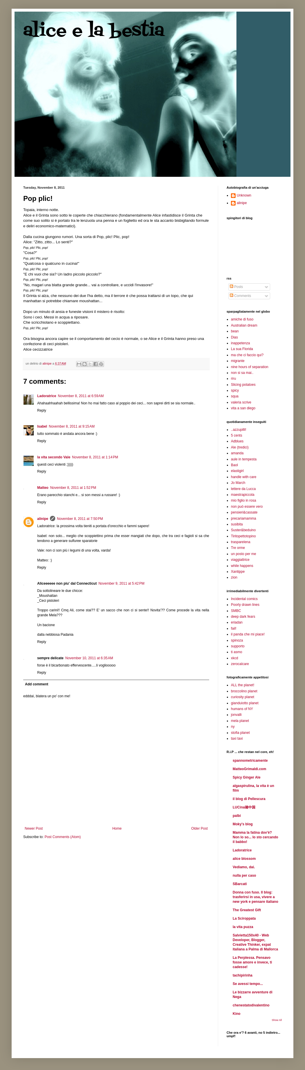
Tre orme (238, 548)
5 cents (236, 435)
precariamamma (243, 518)
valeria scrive (241, 402)
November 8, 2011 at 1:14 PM (95, 457)
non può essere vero (247, 507)
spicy (235, 390)
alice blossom (244, 859)
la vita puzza (243, 927)
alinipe (42, 519)
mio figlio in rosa (243, 500)
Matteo (43, 488)
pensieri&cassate (244, 512)
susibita (237, 524)
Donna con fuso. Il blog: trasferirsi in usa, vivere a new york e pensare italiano (255, 897)
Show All (277, 1020)
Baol (234, 465)
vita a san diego (243, 408)
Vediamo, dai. (244, 867)
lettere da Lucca (243, 489)
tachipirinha (242, 975)
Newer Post (34, 828)
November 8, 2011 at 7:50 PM (80, 519)
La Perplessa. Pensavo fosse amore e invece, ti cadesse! (252, 962)
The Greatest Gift (247, 910)
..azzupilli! (238, 430)
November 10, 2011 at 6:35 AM (89, 658)
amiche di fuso (242, 319)
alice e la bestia (93, 31)
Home (117, 828)
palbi (237, 816)
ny (233, 727)
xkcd (234, 658)
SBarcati (240, 884)
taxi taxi (237, 738)
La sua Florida (242, 349)
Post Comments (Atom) (62, 837)
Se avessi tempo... (248, 984)
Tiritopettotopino (243, 536)
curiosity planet (242, 697)
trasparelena (240, 542)
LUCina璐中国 (244, 807)
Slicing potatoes (243, 385)
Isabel (42, 426)
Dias (234, 337)
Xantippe (238, 572)
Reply (41, 410)
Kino (237, 1014)
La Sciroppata (244, 918)
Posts (236, 287)
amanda (237, 453)
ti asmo (236, 652)
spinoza (237, 640)
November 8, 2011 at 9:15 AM (72, 426)
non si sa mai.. (242, 373)
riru (233, 379)
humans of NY (242, 709)
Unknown (244, 195)
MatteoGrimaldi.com (249, 769)
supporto (238, 646)
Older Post (199, 828)
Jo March (238, 483)
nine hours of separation (249, 367)
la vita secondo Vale (53, 457)
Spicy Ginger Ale (247, 777)
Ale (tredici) (240, 447)
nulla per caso (244, 875)
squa (234, 396)
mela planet (240, 721)
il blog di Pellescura (249, 799)
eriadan (237, 622)
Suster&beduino (243, 530)
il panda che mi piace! (248, 634)
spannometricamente (250, 761)
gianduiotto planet (245, 703)
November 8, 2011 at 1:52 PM (73, 488)
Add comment (36, 684)
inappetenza (240, 343)
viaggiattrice (240, 560)
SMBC (236, 611)
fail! (233, 628)
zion (234, 577)
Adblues (237, 441)
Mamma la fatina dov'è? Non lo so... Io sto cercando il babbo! (255, 837)
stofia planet (240, 733)
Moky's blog (243, 824)
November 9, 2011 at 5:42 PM (121, 583)
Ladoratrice (46, 396)
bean (235, 331)
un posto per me (243, 554)
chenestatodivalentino (251, 1005)
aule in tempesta (243, 459)
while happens (242, 566)
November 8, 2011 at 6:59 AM (81, 396)
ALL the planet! (242, 685)
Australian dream (244, 325)
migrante (238, 361)
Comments (240, 296)
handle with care (243, 477)
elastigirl (237, 471)
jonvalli (236, 715)
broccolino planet (244, 691)
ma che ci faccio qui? (247, 355)
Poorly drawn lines (245, 605)
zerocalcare (240, 664)
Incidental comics (244, 599)
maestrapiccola (242, 495)
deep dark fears (243, 617)
